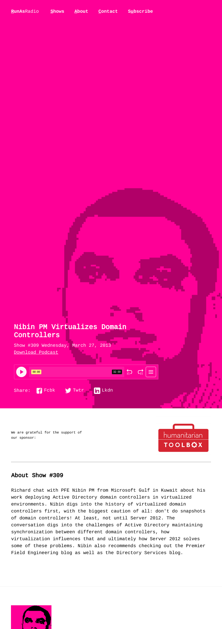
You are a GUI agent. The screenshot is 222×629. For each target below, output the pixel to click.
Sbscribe (140, 11)
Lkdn (107, 390)
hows (57, 11)
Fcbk (49, 390)
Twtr (78, 390)
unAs (25, 11)
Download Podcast (36, 352)
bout (81, 11)
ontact (108, 11)
